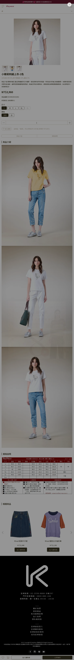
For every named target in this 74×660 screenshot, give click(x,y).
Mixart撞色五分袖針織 (53, 541)
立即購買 (57, 657)
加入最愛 (7, 129)
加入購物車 (26, 657)
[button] (71, 532)
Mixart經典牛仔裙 (20, 541)
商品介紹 (19, 136)
